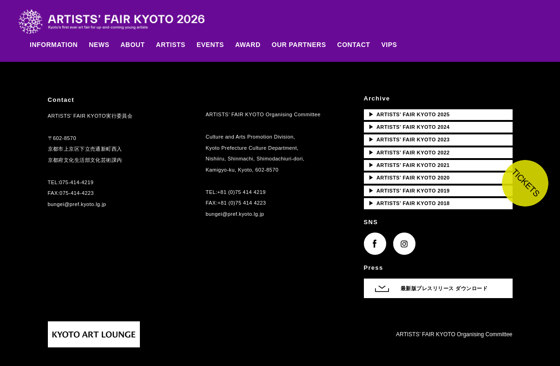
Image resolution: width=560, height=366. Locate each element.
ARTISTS (170, 44)
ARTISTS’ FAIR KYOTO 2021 (409, 165)
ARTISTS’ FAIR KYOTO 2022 (409, 152)
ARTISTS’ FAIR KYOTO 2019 (409, 190)
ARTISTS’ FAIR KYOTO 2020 (409, 177)
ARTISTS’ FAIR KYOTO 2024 (409, 127)
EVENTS (210, 44)
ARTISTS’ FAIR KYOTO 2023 (409, 139)
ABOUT (132, 44)
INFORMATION (54, 44)
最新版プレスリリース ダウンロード (444, 288)
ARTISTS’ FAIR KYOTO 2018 (409, 203)
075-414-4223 (76, 193)
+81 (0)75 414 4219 (241, 192)
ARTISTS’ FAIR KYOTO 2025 (409, 114)
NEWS (99, 44)
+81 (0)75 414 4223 (241, 203)
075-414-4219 (76, 182)
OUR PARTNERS (299, 44)
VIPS (389, 44)
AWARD (248, 44)
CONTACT (353, 44)
